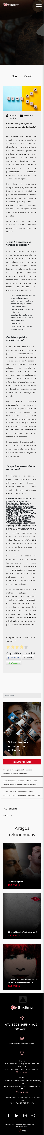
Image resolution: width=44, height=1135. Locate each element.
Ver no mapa (22, 1072)
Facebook (31, 617)
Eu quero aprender (22, 762)
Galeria (28, 76)
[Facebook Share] (13, 657)
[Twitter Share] (28, 657)
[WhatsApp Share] (13, 663)
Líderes (22, 154)
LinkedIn (12, 620)
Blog (14, 76)
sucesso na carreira (22, 429)
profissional (30, 539)
